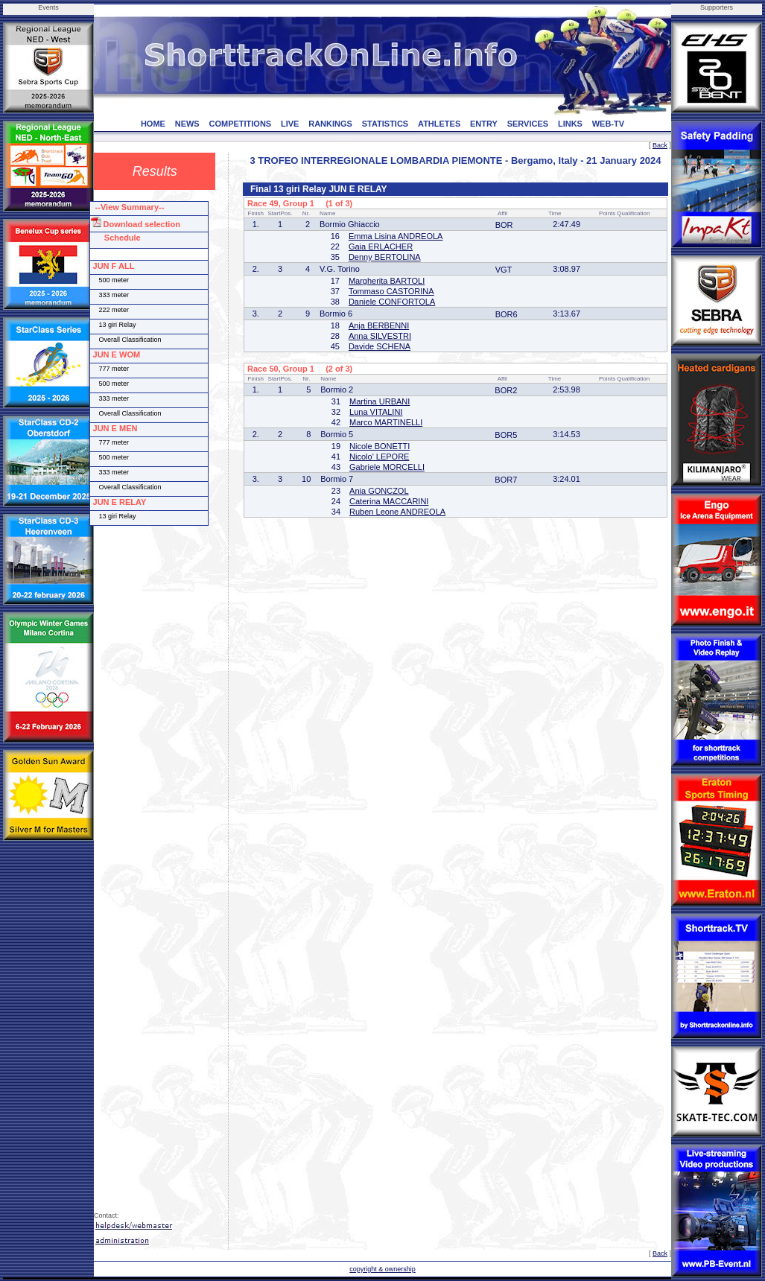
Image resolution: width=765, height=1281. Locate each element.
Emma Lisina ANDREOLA (396, 236)
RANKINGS (330, 123)
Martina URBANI (379, 401)
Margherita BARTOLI (387, 280)
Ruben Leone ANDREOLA (397, 511)
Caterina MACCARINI (388, 501)
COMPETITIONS (240, 123)
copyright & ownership (382, 1269)
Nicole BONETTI (379, 446)
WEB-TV (608, 123)
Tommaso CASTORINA (391, 291)
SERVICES (527, 123)
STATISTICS (385, 123)
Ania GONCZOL (378, 490)
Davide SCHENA (379, 346)
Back (660, 145)
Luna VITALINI (375, 411)
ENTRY (484, 123)
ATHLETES (439, 123)
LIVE (290, 123)
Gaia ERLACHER (381, 246)
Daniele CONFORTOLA (392, 301)
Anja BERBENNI (379, 325)
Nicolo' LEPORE (379, 456)
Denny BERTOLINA (385, 256)
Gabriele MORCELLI (387, 467)
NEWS (187, 123)
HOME (153, 123)
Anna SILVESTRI (380, 335)
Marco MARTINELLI (385, 422)
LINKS (570, 123)
